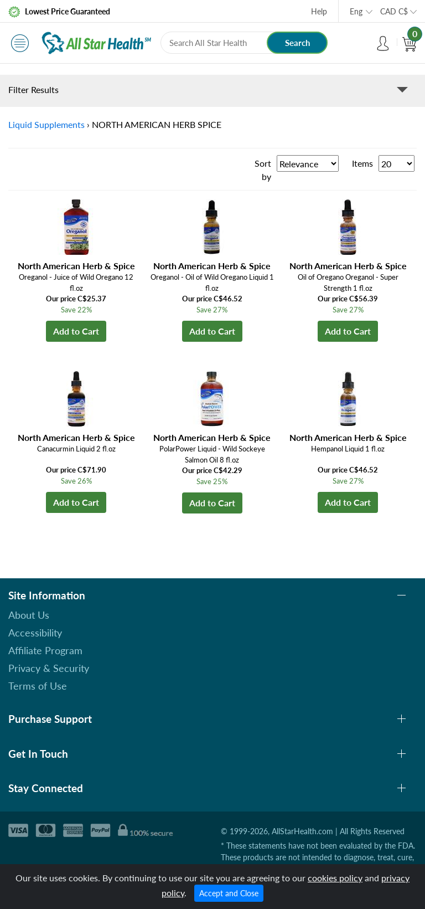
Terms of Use (37, 686)
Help (319, 11)
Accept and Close (228, 893)
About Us (28, 615)
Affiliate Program (45, 650)
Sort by (263, 170)
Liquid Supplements (46, 124)
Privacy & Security (48, 668)
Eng (356, 11)
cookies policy (335, 877)
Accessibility (35, 632)
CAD (394, 11)
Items (362, 163)
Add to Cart (76, 331)
